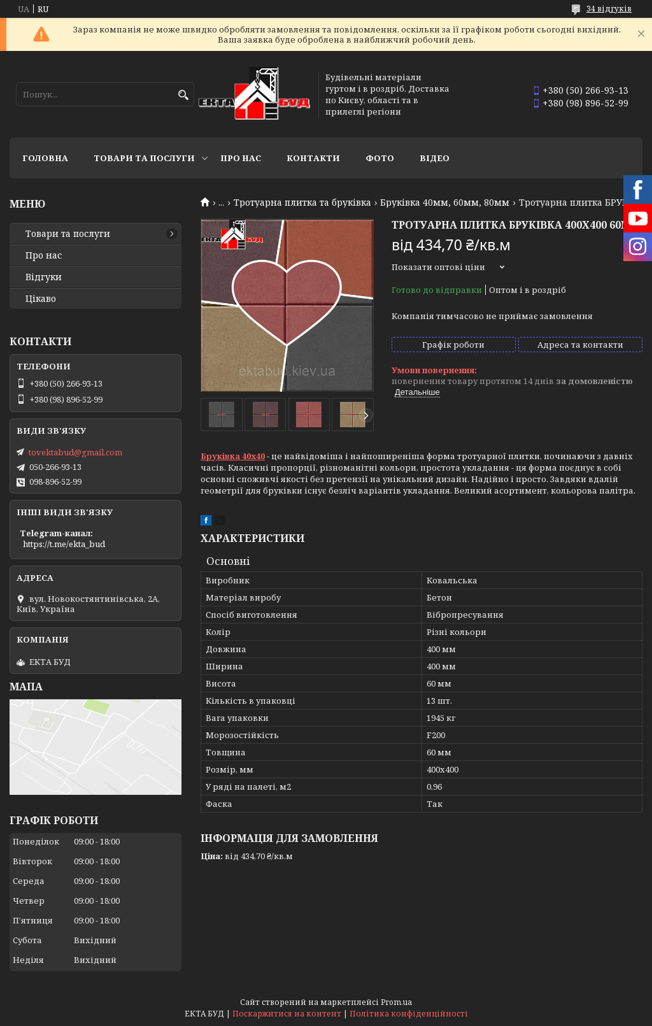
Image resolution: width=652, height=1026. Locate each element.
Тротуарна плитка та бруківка (302, 202)
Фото (379, 158)
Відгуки (43, 277)
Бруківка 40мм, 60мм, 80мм (444, 202)
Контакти (313, 158)
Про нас (240, 158)
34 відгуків (609, 8)
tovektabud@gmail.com (75, 452)
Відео (435, 158)
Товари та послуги (144, 158)
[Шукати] (183, 95)
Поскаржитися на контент (286, 1013)
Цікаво (40, 298)
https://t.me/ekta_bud (64, 544)
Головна (45, 158)
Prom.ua (396, 1002)
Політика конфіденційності (409, 1013)
